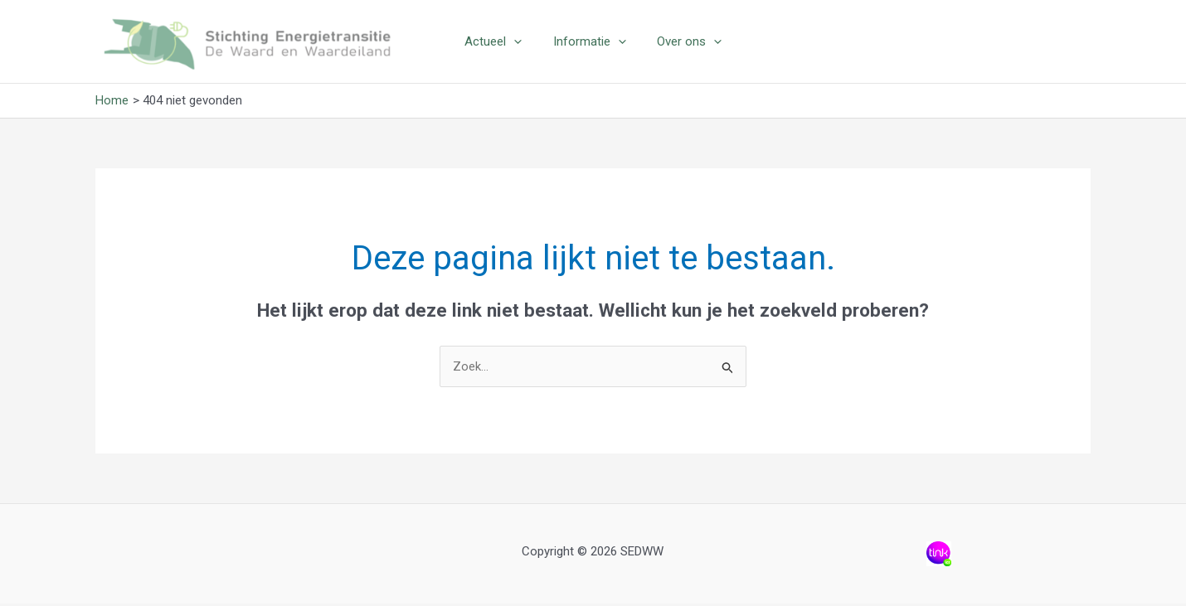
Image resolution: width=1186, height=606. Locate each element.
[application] (520, 42)
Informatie (589, 42)
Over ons (683, 42)
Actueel (499, 42)
